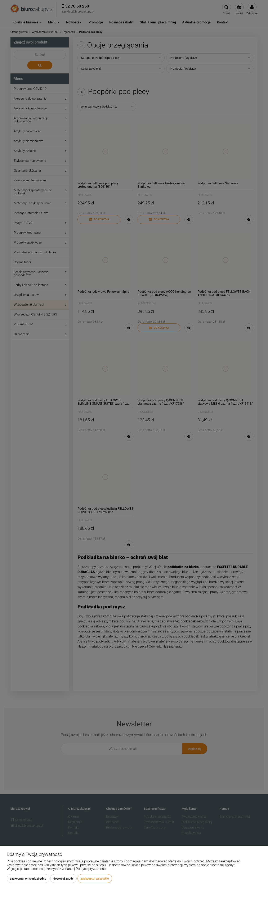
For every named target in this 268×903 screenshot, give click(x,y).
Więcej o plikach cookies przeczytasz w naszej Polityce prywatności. (57, 869)
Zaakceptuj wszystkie (95, 878)
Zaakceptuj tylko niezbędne (28, 878)
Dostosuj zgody (63, 878)
